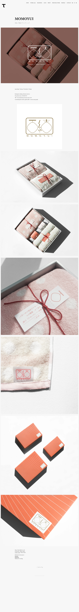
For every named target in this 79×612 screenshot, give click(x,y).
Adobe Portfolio (41, 575)
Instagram (16, 556)
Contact (69, 2)
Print (49, 2)
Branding (39, 2)
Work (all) (33, 2)
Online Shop (17, 557)
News (27, 2)
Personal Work (56, 2)
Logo (45, 2)
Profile (63, 2)
